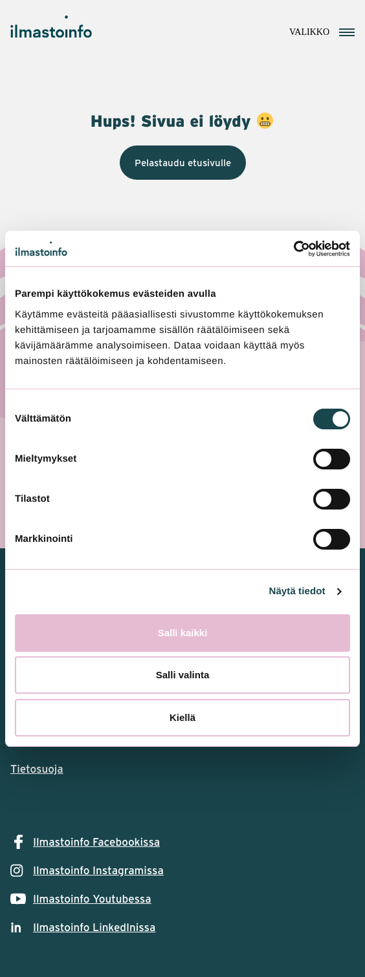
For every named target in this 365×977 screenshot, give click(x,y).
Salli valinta (183, 674)
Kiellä (182, 717)
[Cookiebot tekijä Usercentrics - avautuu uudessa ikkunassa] (293, 249)
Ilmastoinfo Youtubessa (92, 899)
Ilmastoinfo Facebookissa (96, 842)
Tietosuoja (36, 769)
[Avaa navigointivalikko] (322, 30)
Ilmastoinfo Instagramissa (98, 870)
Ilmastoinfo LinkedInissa (94, 927)
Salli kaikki (183, 632)
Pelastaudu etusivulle (183, 162)
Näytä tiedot (297, 591)
